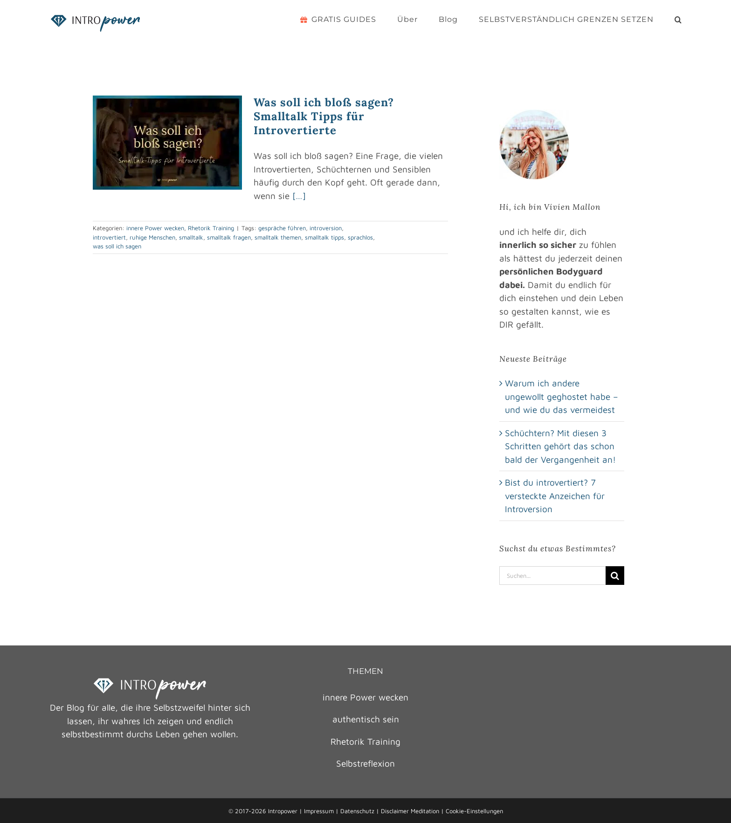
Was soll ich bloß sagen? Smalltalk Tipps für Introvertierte (324, 116)
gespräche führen (282, 228)
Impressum (319, 811)
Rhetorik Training (211, 228)
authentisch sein (365, 719)
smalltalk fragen (229, 237)
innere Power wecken (155, 228)
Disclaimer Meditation (410, 811)
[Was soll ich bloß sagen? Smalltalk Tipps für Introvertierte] (167, 143)
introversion (326, 228)
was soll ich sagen (117, 246)
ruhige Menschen (152, 237)
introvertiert (109, 237)
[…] (299, 196)
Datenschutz (357, 811)
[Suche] (615, 575)
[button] (678, 19)
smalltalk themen (278, 237)
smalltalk (191, 237)
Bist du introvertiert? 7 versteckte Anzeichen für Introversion (555, 495)
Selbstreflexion (365, 763)
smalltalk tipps (324, 237)
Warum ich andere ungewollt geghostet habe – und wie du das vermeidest (561, 396)
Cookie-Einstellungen (474, 811)
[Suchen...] (552, 575)
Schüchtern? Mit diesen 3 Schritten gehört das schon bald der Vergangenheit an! (560, 446)
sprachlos (360, 237)
